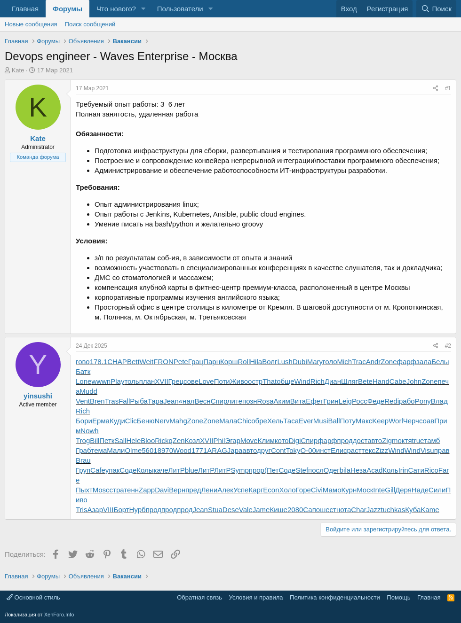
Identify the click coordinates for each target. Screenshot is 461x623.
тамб (432, 440)
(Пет (271, 470)
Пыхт (84, 490)
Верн (177, 490)
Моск (365, 490)
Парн (211, 362)
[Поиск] (436, 8)
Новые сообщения (31, 24)
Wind (302, 381)
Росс (359, 401)
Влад (439, 401)
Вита (298, 401)
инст (323, 450)
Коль (390, 470)
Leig (345, 401)
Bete (365, 381)
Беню (146, 421)
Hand (381, 381)
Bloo (148, 440)
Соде (127, 470)
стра (117, 490)
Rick (161, 440)
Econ (271, 490)
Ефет (314, 401)
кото (282, 440)
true (418, 440)
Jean (171, 401)
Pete (181, 362)
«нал (187, 401)
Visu (427, 450)
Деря (403, 490)
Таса (291, 421)
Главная (25, 9)
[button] (143, 8)
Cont (278, 450)
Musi (320, 421)
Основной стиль (33, 597)
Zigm (389, 440)
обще (285, 381)
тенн (131, 490)
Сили (437, 490)
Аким (282, 401)
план (147, 381)
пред (193, 490)
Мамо (332, 490)
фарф (406, 362)
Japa (235, 450)
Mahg (178, 421)
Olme (133, 450)
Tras (112, 401)
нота (343, 510)
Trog (83, 440)
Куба (413, 510)
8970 (165, 450)
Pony (423, 401)
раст (354, 450)
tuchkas (393, 510)
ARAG (217, 450)
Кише (278, 510)
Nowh (89, 431)
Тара (156, 401)
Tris (81, 510)
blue (191, 470)
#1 (448, 88)
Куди (117, 421)
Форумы (67, 9)
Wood (182, 450)
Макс (364, 421)
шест (328, 510)
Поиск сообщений (90, 24)
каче (161, 470)
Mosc (101, 490)
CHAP (117, 362)
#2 (448, 346)
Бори (84, 421)
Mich (344, 362)
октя (405, 440)
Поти (222, 381)
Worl (396, 421)
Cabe (397, 381)
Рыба (138, 401)
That (269, 381)
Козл (192, 440)
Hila (256, 362)
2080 (295, 510)
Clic (131, 421)
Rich (317, 381)
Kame (430, 510)
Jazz (373, 510)
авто (374, 440)
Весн (203, 401)
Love (206, 381)
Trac (359, 362)
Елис (339, 450)
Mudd (88, 391)
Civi (317, 490)
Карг (255, 490)
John (414, 381)
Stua (215, 510)
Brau (83, 460)
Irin (403, 470)
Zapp (147, 490)
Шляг (349, 381)
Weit (147, 362)
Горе (303, 490)
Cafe (97, 470)
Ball (334, 421)
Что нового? (116, 9)
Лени (209, 490)
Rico (431, 470)
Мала (228, 421)
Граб (83, 450)
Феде (376, 401)
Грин (330, 401)
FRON (163, 362)
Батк (83, 371)
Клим (266, 440)
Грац (196, 362)
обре (259, 421)
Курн (349, 490)
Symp (239, 470)
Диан (333, 381)
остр (255, 381)
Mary (315, 362)
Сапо (311, 510)
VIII (108, 510)
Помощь (398, 597)
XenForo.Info (59, 614)
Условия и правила (256, 597)
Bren (97, 401)
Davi (162, 490)
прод (345, 440)
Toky (293, 450)
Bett (133, 362)
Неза (358, 470)
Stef (301, 470)
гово (83, 362)
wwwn (101, 381)
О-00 (308, 450)
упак (112, 470)
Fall (124, 401)
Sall (120, 440)
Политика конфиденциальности (335, 597)
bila (345, 470)
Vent (83, 401)
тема (99, 450)
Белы (440, 362)
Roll (244, 362)
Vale (246, 510)
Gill (390, 490)
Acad (374, 470)
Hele (133, 440)
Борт (121, 510)
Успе (241, 490)
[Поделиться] (436, 88)
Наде (420, 490)
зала (423, 362)
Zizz (382, 450)
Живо (239, 381)
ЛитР (176, 470)
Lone (83, 381)
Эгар (232, 440)
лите (234, 401)
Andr (373, 362)
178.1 (99, 362)
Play (117, 381)
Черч (411, 421)
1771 (199, 450)
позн (249, 401)
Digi (295, 440)
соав (426, 421)
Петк (106, 440)
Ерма (101, 421)
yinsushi (38, 396)
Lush (285, 362)
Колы (144, 470)
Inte (379, 490)
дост (360, 440)
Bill (94, 440)
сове (191, 381)
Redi (391, 401)
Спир (219, 401)
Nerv (162, 421)
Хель (275, 421)
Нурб (137, 510)
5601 (149, 450)
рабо (407, 401)
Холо (287, 490)
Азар (95, 510)
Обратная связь (199, 597)
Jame (261, 510)
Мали (116, 450)
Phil (219, 440)
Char (358, 510)
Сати (416, 470)
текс (368, 450)
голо (330, 362)
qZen (176, 440)
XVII (161, 381)
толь (131, 381)
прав (442, 450)
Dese (231, 510)
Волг (269, 362)
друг (264, 450)
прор (256, 470)
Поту (348, 421)
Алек (225, 490)
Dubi (300, 362)
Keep (380, 421)
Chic (244, 421)
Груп (83, 470)
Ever (306, 421)
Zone (389, 362)
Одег (332, 470)
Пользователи (180, 9)
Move (249, 440)
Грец (175, 381)
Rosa (265, 401)
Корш (229, 362)
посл (316, 470)
